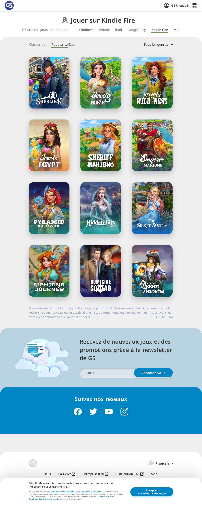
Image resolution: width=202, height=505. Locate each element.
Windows (86, 30)
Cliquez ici (54, 499)
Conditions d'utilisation (91, 492)
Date (72, 44)
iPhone (104, 30)
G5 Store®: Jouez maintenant (45, 30)
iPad (118, 30)
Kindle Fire (159, 30)
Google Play (136, 30)
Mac (176, 30)
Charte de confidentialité (63, 492)
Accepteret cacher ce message (152, 492)
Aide (154, 474)
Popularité (59, 44)
